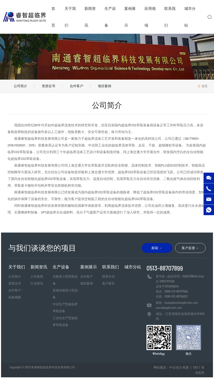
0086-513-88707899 (176, 291)
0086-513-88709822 (176, 296)
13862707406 (167, 281)
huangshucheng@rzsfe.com (181, 302)
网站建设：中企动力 (168, 367)
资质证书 (48, 86)
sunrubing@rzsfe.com (169, 307)
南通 (185, 367)
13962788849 (189, 276)
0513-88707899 (164, 268)
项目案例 (104, 86)
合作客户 (76, 86)
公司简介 (20, 86)
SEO (195, 367)
